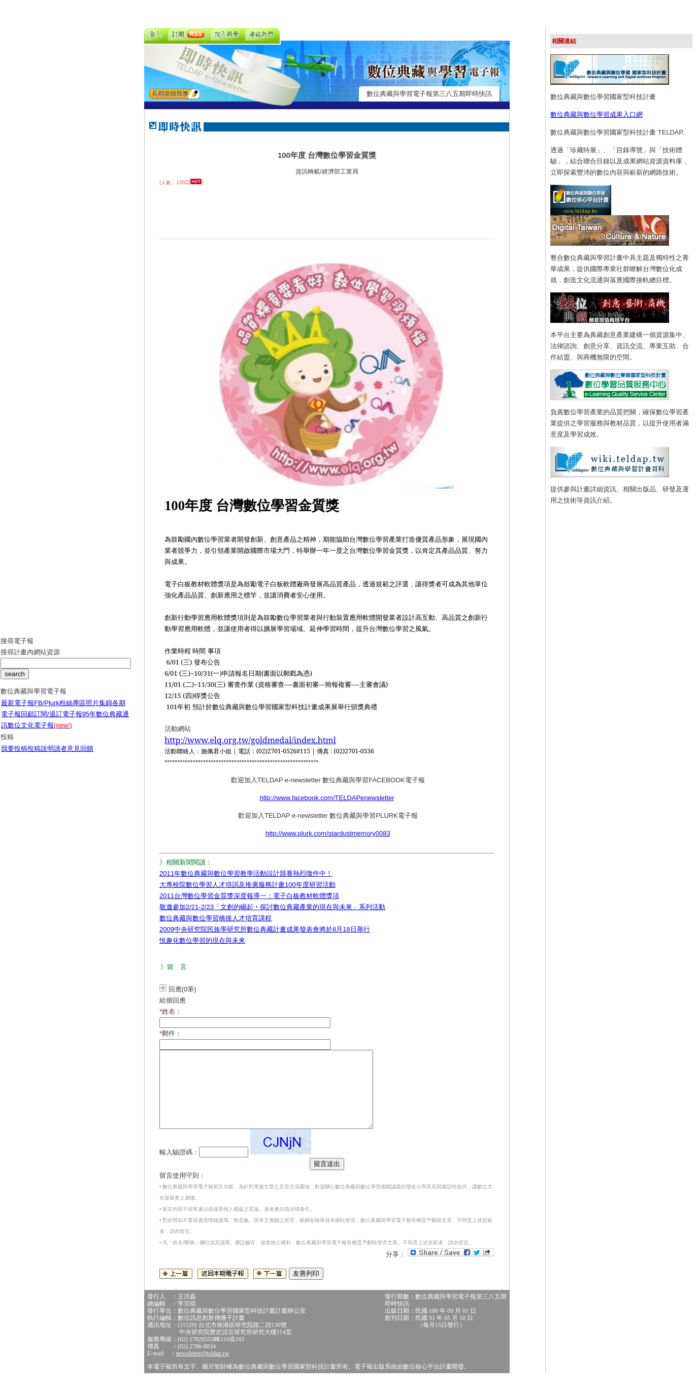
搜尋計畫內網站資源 (30, 659)
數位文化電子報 (40, 733)
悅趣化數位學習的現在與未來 (202, 940)
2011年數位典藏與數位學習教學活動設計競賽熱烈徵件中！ (246, 873)
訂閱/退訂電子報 (58, 721)
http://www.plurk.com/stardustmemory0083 (327, 833)
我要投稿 (14, 756)
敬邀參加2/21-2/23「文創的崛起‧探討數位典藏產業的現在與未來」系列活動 (272, 907)
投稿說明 (40, 756)
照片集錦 (99, 710)
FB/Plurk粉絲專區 (60, 710)
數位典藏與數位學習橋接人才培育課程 (215, 918)
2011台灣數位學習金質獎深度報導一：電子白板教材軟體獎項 (249, 896)
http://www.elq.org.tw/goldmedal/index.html (250, 740)
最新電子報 (17, 710)
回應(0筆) (182, 989)
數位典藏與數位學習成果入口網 (596, 114)
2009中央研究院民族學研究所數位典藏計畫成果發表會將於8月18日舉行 (264, 929)
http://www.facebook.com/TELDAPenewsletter (326, 798)
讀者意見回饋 (73, 756)
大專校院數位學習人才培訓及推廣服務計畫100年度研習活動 (247, 884)
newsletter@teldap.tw (202, 1368)
